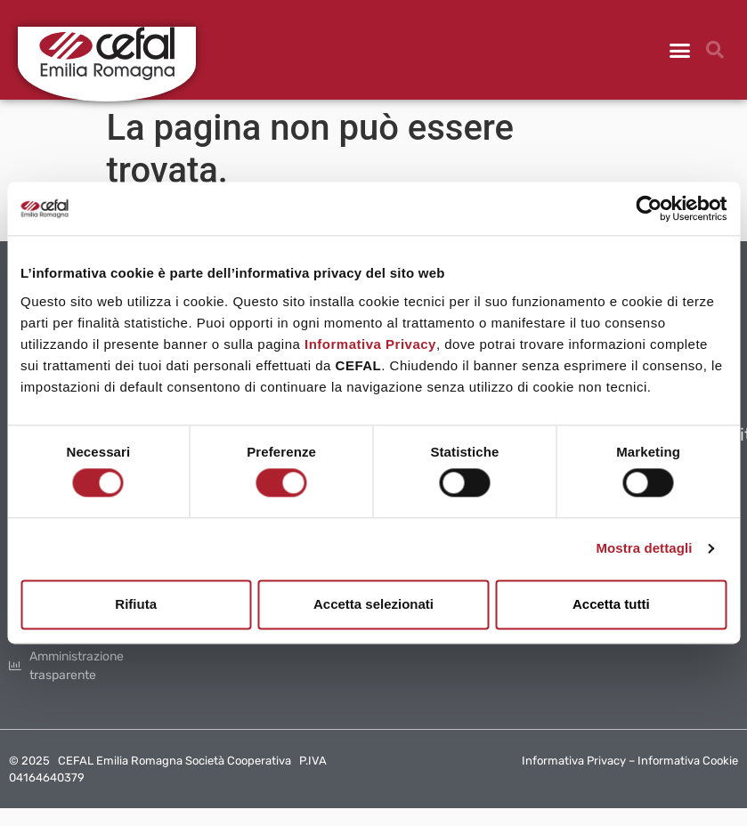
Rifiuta (136, 603)
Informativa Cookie (687, 760)
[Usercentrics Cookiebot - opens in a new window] (649, 208)
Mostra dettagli (644, 548)
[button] (680, 50)
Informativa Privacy (370, 344)
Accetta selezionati (373, 603)
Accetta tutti (611, 603)
